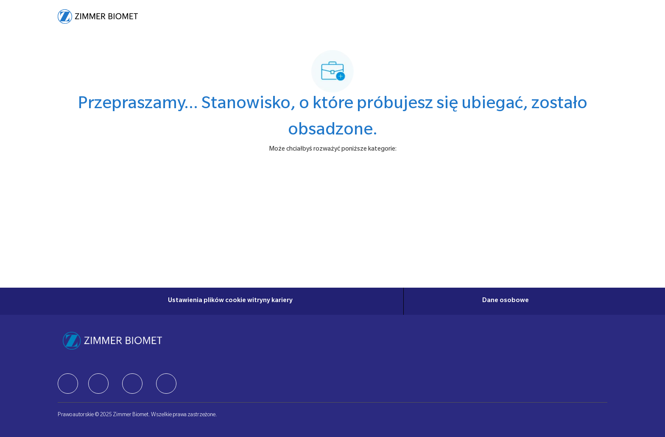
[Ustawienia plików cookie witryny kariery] (230, 301)
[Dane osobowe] (505, 301)
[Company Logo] (98, 16)
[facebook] (68, 383)
